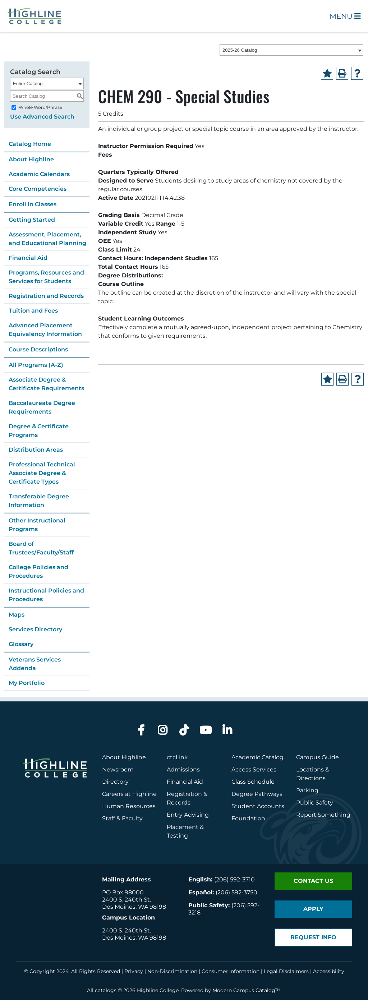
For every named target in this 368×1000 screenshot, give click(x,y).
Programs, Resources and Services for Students (46, 277)
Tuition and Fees (33, 310)
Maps (16, 614)
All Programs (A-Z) (36, 364)
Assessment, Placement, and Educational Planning (47, 238)
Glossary (21, 644)
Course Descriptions (38, 349)
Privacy (133, 971)
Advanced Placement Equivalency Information (45, 329)
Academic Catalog (257, 757)
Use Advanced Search (42, 116)
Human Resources (129, 806)
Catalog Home (30, 143)
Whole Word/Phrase (40, 107)
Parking (307, 790)
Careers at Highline (129, 794)
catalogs (105, 990)
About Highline (31, 159)
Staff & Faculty (122, 818)
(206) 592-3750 (236, 892)
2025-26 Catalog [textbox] (239, 50)
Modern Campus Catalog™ (246, 990)
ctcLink (177, 757)
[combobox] (291, 50)
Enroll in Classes (32, 204)
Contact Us (313, 880)
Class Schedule (253, 781)
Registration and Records (46, 295)
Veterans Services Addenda (35, 664)
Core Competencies (37, 188)
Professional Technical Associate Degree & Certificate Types (42, 473)
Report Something (323, 814)
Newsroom (118, 769)
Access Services (253, 769)
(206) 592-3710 (234, 879)
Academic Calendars (39, 174)
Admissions (184, 769)
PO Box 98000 (123, 892)
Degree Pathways (256, 794)
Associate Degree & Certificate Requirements (46, 384)
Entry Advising (188, 814)
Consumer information (230, 971)
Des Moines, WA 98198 (134, 906)
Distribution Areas (36, 449)
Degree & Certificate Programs (39, 430)
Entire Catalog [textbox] (27, 83)
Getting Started (32, 219)
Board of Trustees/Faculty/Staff (41, 548)
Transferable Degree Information (39, 500)
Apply (313, 908)
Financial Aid (28, 257)
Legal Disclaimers (286, 971)
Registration (184, 794)
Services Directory (35, 629)
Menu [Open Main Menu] (345, 16)
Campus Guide (317, 757)
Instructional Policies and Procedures (46, 595)
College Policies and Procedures (38, 571)
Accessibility (328, 971)
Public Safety (314, 802)
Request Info (313, 937)
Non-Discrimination (172, 971)
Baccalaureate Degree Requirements (42, 407)
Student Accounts (257, 806)
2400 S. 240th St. (126, 899)
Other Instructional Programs (37, 525)
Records (178, 802)
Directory (115, 781)
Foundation (248, 818)
